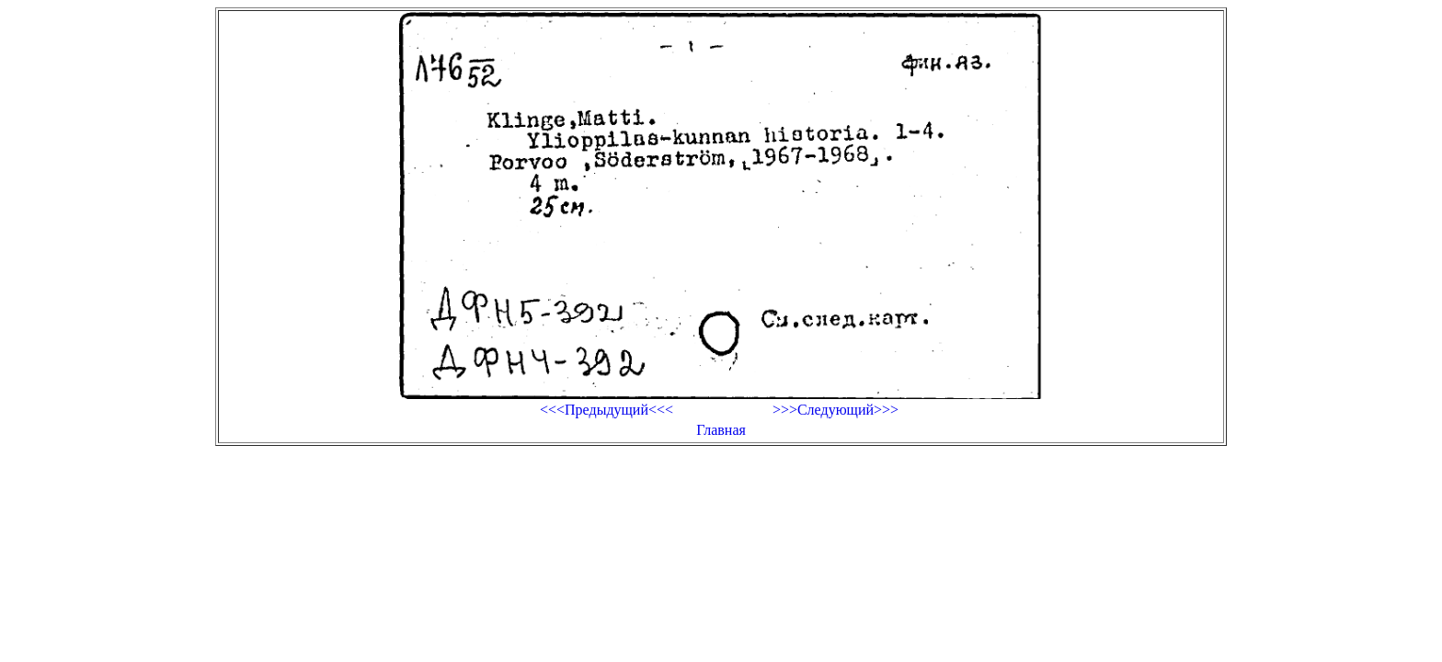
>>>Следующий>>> (835, 409)
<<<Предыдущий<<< (606, 409)
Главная (721, 430)
